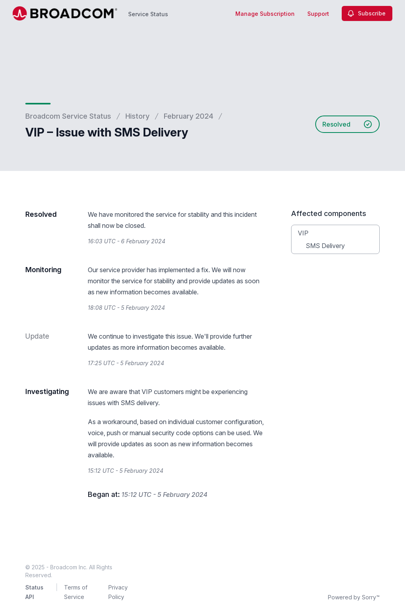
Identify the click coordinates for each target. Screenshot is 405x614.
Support (318, 13)
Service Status (148, 14)
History (137, 116)
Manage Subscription (265, 13)
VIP (303, 233)
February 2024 (188, 116)
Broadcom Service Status (68, 116)
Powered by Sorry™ (354, 597)
